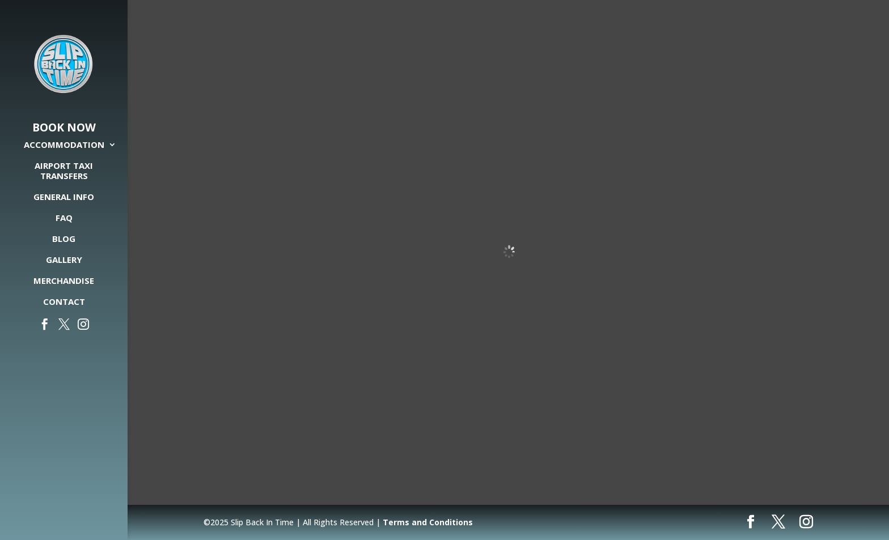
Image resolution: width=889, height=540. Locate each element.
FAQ (64, 217)
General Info (63, 197)
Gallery (64, 259)
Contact (64, 301)
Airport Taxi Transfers (64, 170)
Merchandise (63, 280)
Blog (63, 238)
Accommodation (64, 144)
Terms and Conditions (428, 522)
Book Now (64, 128)
